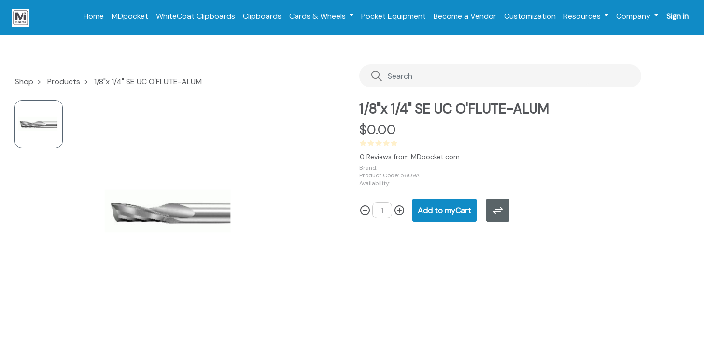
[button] (444, 210)
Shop (24, 81)
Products (63, 81)
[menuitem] (94, 16)
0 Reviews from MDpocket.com (410, 156)
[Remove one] (365, 210)
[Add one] (399, 210)
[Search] (481, 76)
